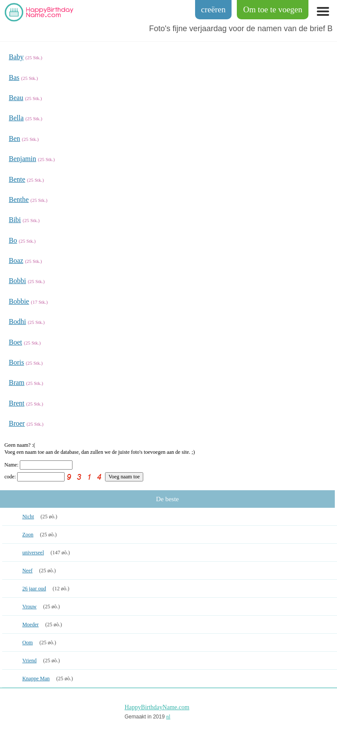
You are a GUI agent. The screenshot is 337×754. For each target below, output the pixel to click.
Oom (27, 642)
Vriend (29, 660)
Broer (17, 423)
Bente (17, 179)
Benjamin (22, 158)
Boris (16, 362)
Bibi (15, 219)
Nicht (28, 516)
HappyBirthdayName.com (157, 707)
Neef (27, 570)
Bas (14, 77)
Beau (16, 97)
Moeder (30, 624)
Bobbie (19, 301)
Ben (14, 138)
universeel (33, 552)
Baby (16, 57)
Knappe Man (36, 678)
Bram (17, 382)
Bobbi (17, 280)
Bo (13, 240)
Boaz (16, 260)
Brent (17, 403)
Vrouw (29, 606)
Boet (15, 342)
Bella (16, 118)
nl (168, 717)
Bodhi (17, 321)
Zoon (27, 534)
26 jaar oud (34, 588)
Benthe (19, 199)
